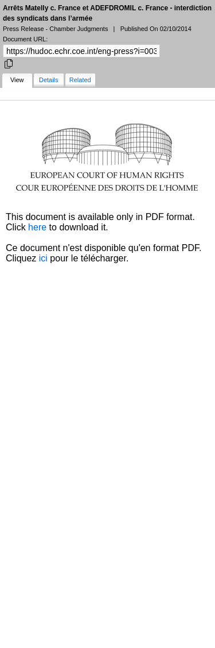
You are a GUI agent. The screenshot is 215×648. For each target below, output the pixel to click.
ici (43, 258)
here (37, 227)
